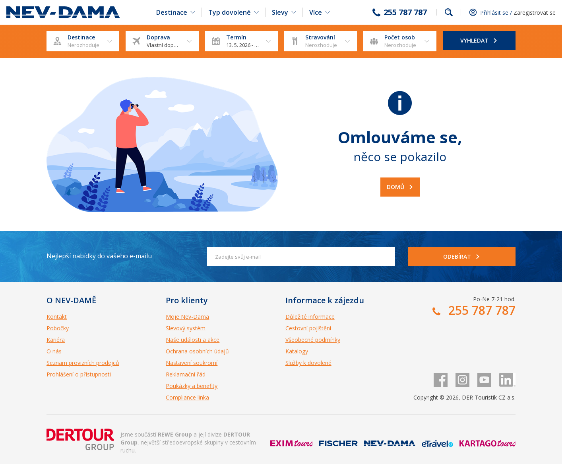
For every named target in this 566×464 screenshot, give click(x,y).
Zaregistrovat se (535, 12)
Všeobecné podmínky (312, 339)
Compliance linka (187, 397)
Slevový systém (185, 328)
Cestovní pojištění (308, 328)
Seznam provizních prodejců (83, 363)
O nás (54, 351)
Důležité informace (310, 316)
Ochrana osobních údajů (197, 351)
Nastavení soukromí (191, 363)
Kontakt (57, 316)
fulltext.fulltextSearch (449, 12)
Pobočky (58, 328)
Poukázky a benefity (191, 386)
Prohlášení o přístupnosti (79, 374)
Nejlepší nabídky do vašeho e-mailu (99, 255)
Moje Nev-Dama (187, 316)
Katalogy (296, 351)
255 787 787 (405, 12)
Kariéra (56, 339)
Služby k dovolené (308, 363)
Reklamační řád (185, 374)
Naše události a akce (192, 339)
